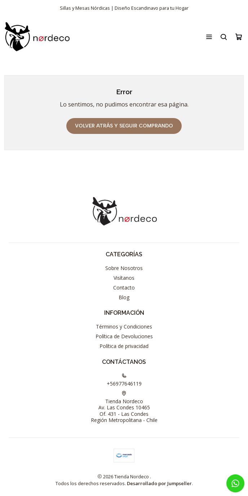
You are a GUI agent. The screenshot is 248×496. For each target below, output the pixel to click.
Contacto (124, 287)
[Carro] (239, 37)
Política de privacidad (124, 346)
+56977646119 (124, 380)
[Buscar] (223, 37)
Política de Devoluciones (124, 336)
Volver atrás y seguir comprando (124, 126)
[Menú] (209, 37)
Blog (124, 297)
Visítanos (124, 277)
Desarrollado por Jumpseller (159, 483)
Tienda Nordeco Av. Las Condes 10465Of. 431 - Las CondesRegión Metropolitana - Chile (124, 407)
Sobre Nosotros (124, 268)
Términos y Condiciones (124, 326)
